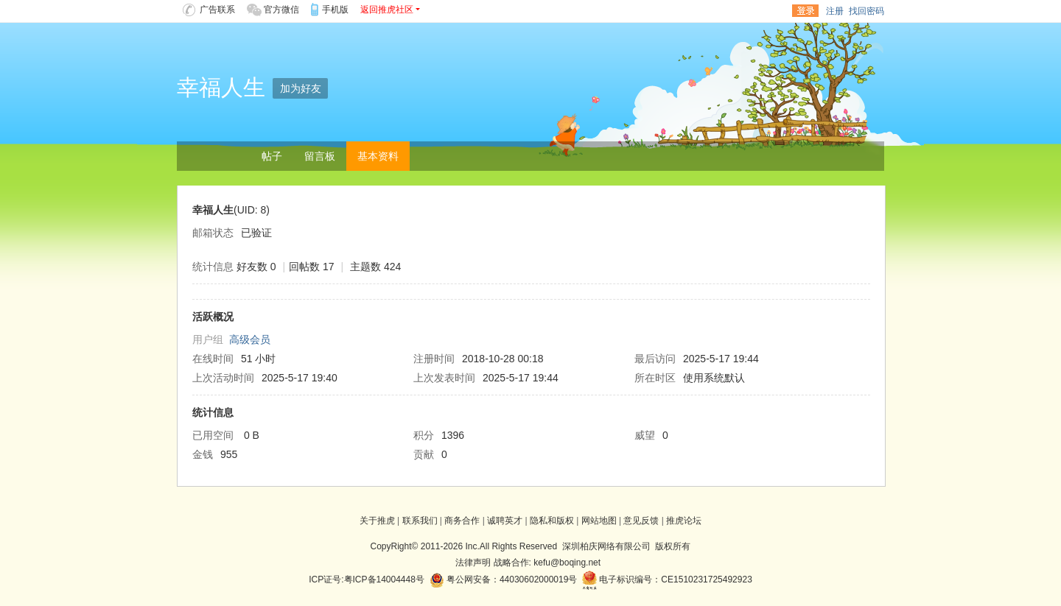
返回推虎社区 (386, 9)
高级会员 (249, 339)
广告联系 (209, 9)
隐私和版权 (552, 520)
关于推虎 (377, 520)
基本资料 (378, 156)
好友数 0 (256, 266)
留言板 (319, 156)
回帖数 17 (311, 266)
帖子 (272, 156)
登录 (805, 11)
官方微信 (273, 9)
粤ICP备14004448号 (384, 579)
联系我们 (420, 520)
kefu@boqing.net (566, 562)
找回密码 (866, 11)
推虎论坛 (683, 520)
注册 (835, 11)
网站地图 (599, 520)
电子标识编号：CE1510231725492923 (667, 579)
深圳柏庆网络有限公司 (606, 546)
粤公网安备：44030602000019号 (504, 579)
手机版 (335, 9)
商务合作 (462, 520)
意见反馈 (641, 520)
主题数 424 (375, 266)
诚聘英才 (504, 520)
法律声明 (473, 562)
